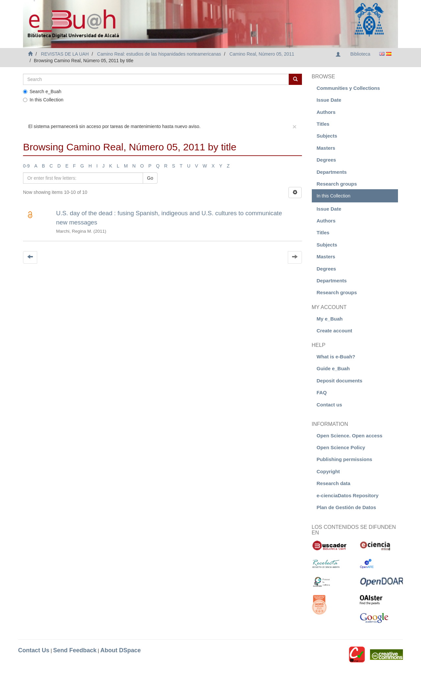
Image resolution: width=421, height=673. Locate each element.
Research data (334, 483)
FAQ (322, 392)
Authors (326, 112)
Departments (332, 172)
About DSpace (120, 650)
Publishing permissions (344, 459)
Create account (334, 330)
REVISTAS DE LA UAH (65, 54)
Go (150, 178)
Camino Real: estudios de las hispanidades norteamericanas (159, 54)
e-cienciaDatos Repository (348, 495)
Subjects (327, 136)
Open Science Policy (341, 447)
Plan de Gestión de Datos (346, 507)
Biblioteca (360, 54)
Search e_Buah (42, 91)
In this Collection (43, 99)
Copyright (328, 471)
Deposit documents (339, 380)
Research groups (337, 184)
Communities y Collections (348, 88)
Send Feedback (74, 650)
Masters (326, 148)
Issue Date (329, 100)
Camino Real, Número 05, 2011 (262, 54)
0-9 (26, 165)
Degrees (326, 160)
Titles (323, 124)
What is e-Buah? (336, 356)
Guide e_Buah (333, 368)
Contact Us (33, 650)
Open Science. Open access (350, 435)
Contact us (329, 404)
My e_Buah (330, 319)
